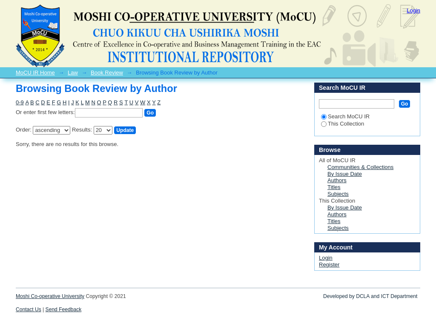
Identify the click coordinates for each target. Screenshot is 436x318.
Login (413, 10)
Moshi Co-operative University (50, 296)
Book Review (107, 72)
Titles (334, 187)
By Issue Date (344, 174)
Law (73, 72)
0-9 (20, 102)
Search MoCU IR (345, 116)
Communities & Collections (360, 167)
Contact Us (28, 309)
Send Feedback (64, 309)
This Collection (342, 123)
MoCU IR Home (35, 72)
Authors (337, 180)
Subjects (338, 194)
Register (329, 264)
